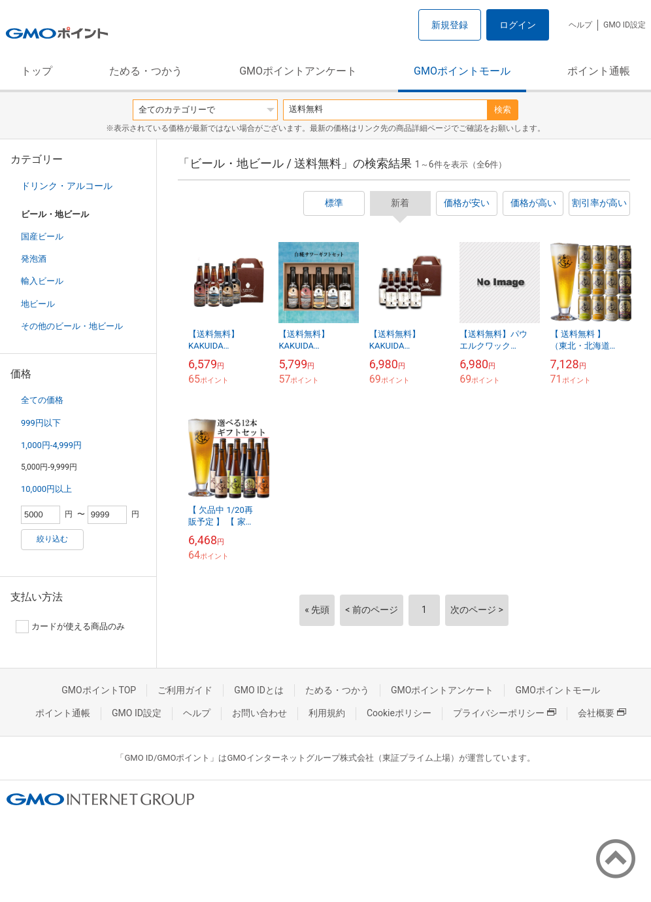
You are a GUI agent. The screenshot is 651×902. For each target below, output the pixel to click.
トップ (36, 71)
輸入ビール (42, 281)
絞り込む (52, 539)
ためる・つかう (145, 71)
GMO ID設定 (624, 24)
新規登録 (449, 25)
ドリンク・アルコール (66, 186)
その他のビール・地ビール (72, 326)
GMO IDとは (259, 690)
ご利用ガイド (185, 690)
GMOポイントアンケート (298, 71)
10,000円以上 (46, 489)
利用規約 (327, 713)
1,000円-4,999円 (51, 445)
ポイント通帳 (598, 71)
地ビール (38, 304)
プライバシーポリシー (504, 713)
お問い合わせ (259, 713)
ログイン (517, 25)
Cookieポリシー (399, 713)
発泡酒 (33, 259)
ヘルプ (580, 24)
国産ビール (42, 236)
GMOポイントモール (462, 71)
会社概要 (602, 713)
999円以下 (41, 423)
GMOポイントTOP (98, 690)
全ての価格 (42, 400)
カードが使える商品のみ (70, 626)
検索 (502, 109)
